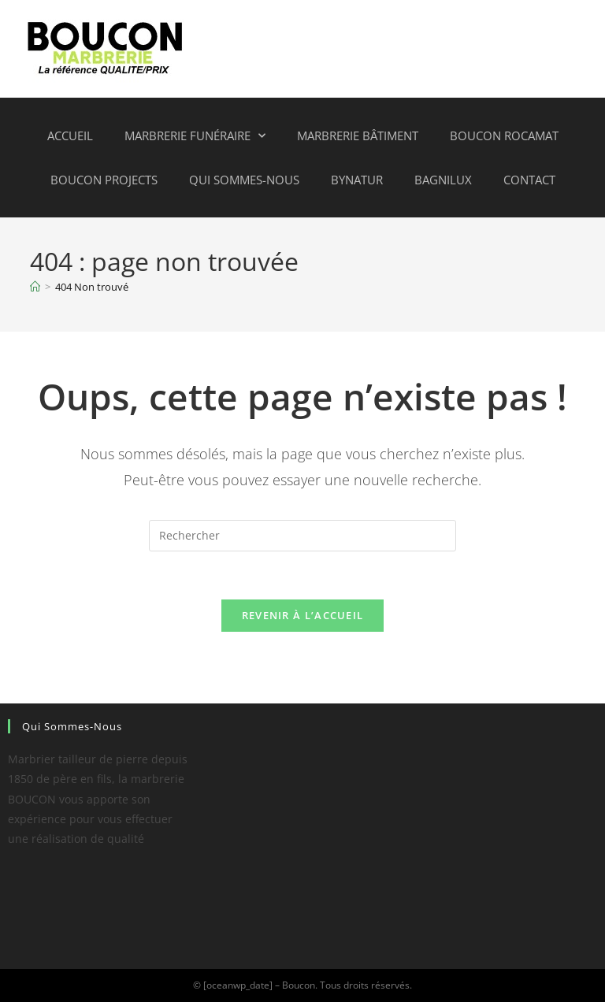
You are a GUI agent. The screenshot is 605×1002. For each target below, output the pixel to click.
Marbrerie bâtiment (357, 135)
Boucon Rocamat (504, 135)
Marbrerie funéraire (194, 136)
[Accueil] (35, 287)
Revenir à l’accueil (303, 615)
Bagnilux (443, 179)
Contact (529, 179)
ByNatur (357, 179)
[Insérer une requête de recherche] (302, 535)
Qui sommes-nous (244, 179)
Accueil (70, 135)
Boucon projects (104, 179)
